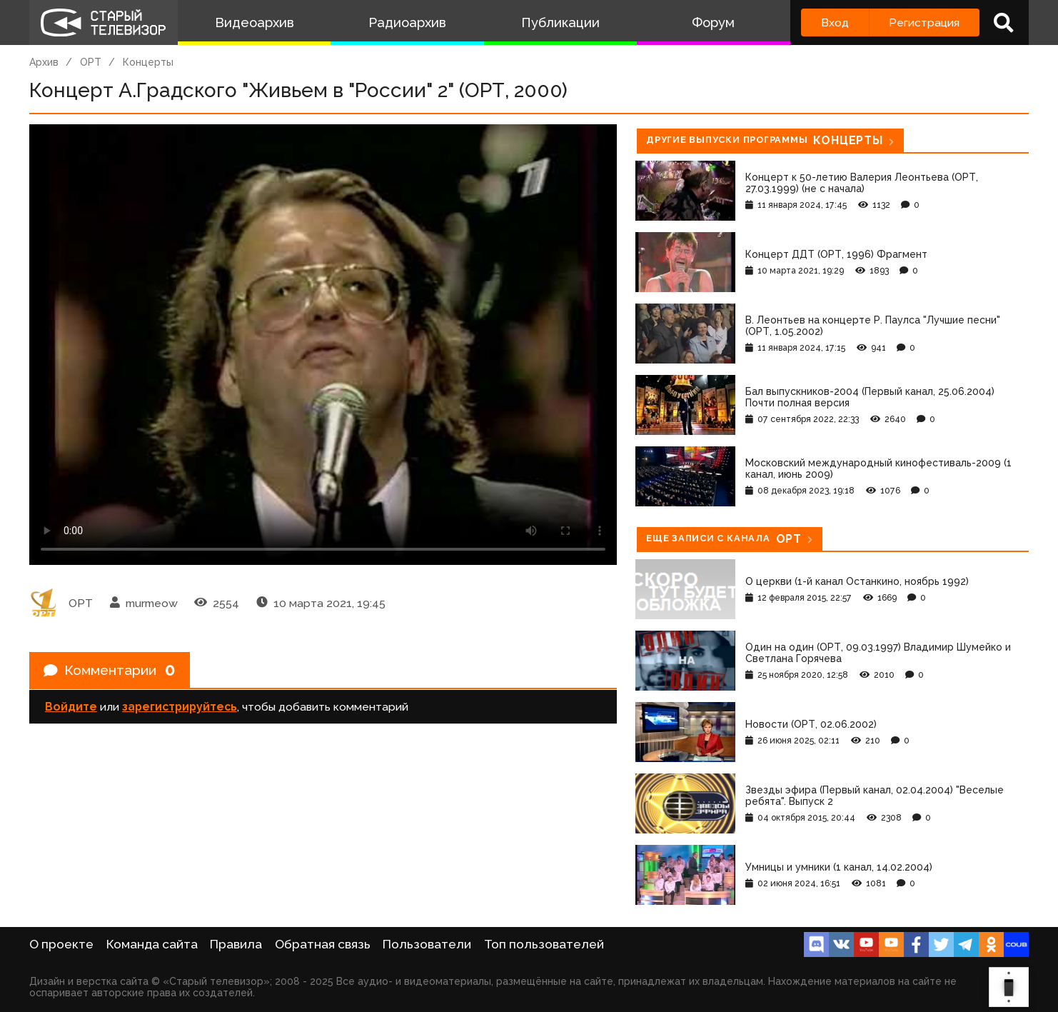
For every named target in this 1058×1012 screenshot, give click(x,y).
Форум (713, 22)
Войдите (71, 707)
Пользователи (427, 944)
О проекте (61, 944)
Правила (236, 944)
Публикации (560, 22)
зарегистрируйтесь (179, 707)
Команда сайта (152, 944)
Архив (44, 62)
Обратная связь (323, 944)
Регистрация (924, 22)
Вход (835, 22)
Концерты (148, 62)
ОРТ (90, 62)
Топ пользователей (544, 944)
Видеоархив (254, 22)
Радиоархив (407, 22)
